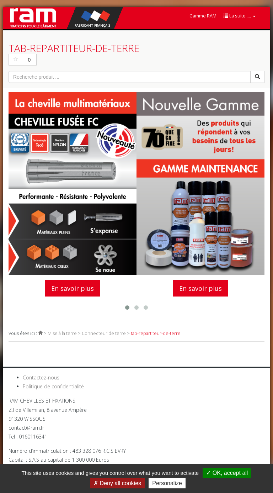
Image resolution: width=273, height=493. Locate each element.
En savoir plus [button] (72, 288)
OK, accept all (227, 473)
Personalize (167, 483)
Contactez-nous (41, 377)
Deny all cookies (117, 483)
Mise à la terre (62, 333)
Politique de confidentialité (53, 386)
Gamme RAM (202, 16)
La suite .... (240, 16)
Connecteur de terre (104, 333)
